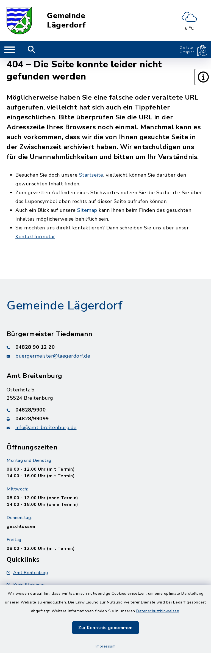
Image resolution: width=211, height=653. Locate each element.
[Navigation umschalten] (9, 49)
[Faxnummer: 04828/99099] (105, 418)
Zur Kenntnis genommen (105, 628)
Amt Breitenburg (27, 573)
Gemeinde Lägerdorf (66, 20)
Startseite (91, 175)
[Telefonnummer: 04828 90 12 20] (105, 347)
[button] (203, 77)
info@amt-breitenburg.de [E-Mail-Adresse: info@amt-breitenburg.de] (46, 427)
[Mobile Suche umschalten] (31, 49)
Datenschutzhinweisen (157, 611)
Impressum (106, 646)
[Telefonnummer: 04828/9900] (105, 410)
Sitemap (87, 210)
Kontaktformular (35, 236)
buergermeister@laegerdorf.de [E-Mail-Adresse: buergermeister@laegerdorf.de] (52, 356)
